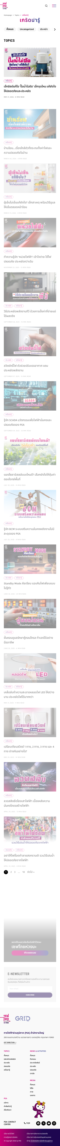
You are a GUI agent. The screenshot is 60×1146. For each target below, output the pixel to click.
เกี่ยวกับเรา (7, 1110)
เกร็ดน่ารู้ (9, 82)
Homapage (8, 16)
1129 (27, 1123)
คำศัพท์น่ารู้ (8, 1106)
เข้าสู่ (40, 1141)
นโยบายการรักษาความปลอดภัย (37, 1134)
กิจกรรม (33, 1059)
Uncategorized (27, 30)
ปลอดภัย (7, 1066)
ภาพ (31, 1092)
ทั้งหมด (9, 30)
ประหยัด (44, 30)
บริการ (6, 1103)
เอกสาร (32, 1095)
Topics (17, 16)
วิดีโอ (31, 1088)
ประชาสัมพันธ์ (35, 1063)
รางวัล (32, 1073)
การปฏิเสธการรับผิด (10, 1137)
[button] (55, 30)
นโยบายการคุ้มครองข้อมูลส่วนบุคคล (39, 1137)
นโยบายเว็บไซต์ (9, 1134)
